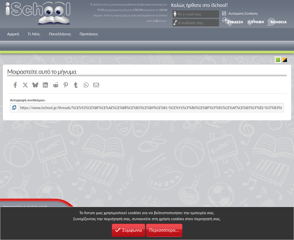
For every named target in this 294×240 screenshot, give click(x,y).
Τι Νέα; (34, 33)
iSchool (42, 14)
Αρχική (13, 33)
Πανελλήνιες (60, 33)
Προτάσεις (89, 33)
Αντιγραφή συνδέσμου (27, 100)
